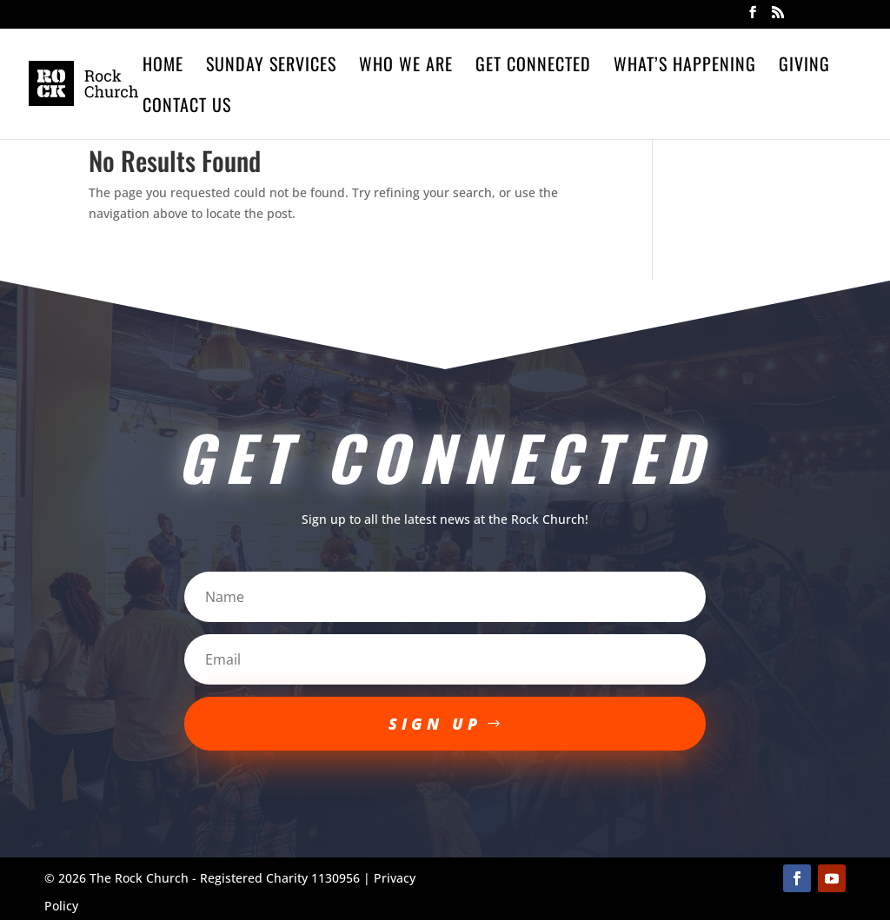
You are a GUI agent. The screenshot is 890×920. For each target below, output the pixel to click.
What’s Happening (685, 66)
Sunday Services (271, 66)
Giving (804, 66)
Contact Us (187, 107)
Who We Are (406, 66)
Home (163, 66)
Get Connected (533, 66)
